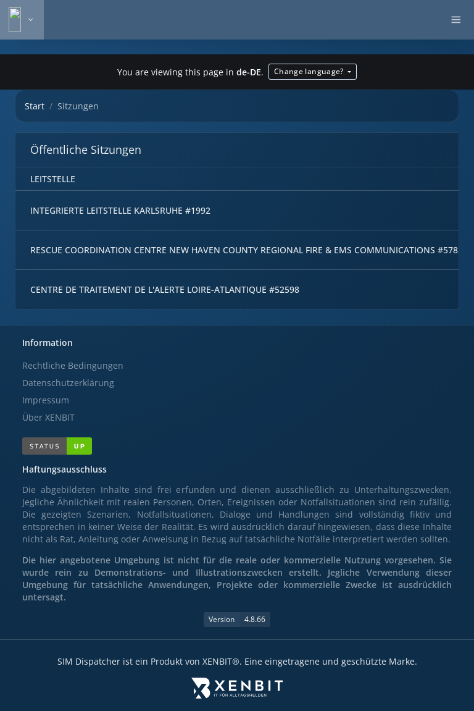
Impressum (45, 400)
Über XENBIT (48, 417)
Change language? (310, 71)
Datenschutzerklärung (68, 383)
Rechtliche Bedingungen (72, 365)
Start (34, 106)
